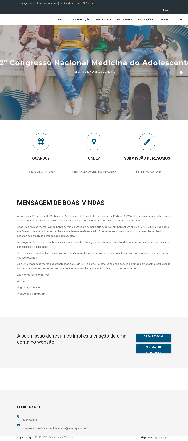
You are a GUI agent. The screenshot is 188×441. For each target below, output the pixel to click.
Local (178, 19)
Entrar (167, 10)
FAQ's (86, 3)
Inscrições (145, 19)
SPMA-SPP (40, 437)
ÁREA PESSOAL (154, 336)
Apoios (164, 19)
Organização (80, 19)
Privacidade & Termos (61, 437)
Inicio (61, 19)
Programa (124, 19)
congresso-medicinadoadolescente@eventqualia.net (48, 3)
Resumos (103, 19)
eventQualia (164, 437)
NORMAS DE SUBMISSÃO (154, 349)
